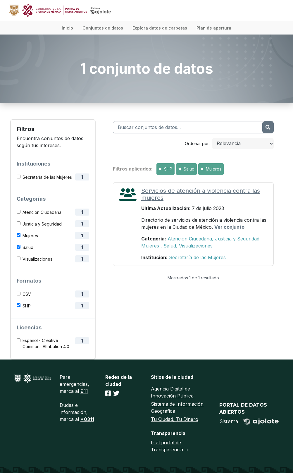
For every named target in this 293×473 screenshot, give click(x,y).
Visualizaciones (37, 259)
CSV (27, 294)
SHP (27, 305)
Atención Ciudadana (42, 212)
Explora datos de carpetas (159, 27)
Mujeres (30, 235)
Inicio (67, 27)
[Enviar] (267, 127)
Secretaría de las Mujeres (47, 177)
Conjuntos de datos (102, 27)
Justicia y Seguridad (42, 223)
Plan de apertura (214, 27)
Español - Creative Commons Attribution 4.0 (46, 343)
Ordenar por (197, 143)
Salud (28, 247)
